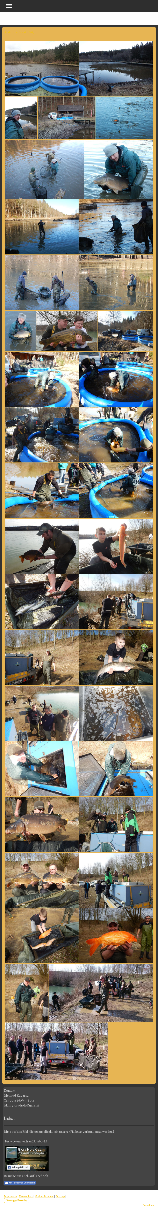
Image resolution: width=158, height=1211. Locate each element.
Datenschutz (26, 1196)
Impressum (10, 1196)
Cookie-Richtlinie (44, 1196)
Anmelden (148, 1205)
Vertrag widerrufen (16, 1200)
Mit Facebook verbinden (20, 1182)
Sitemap (60, 1196)
